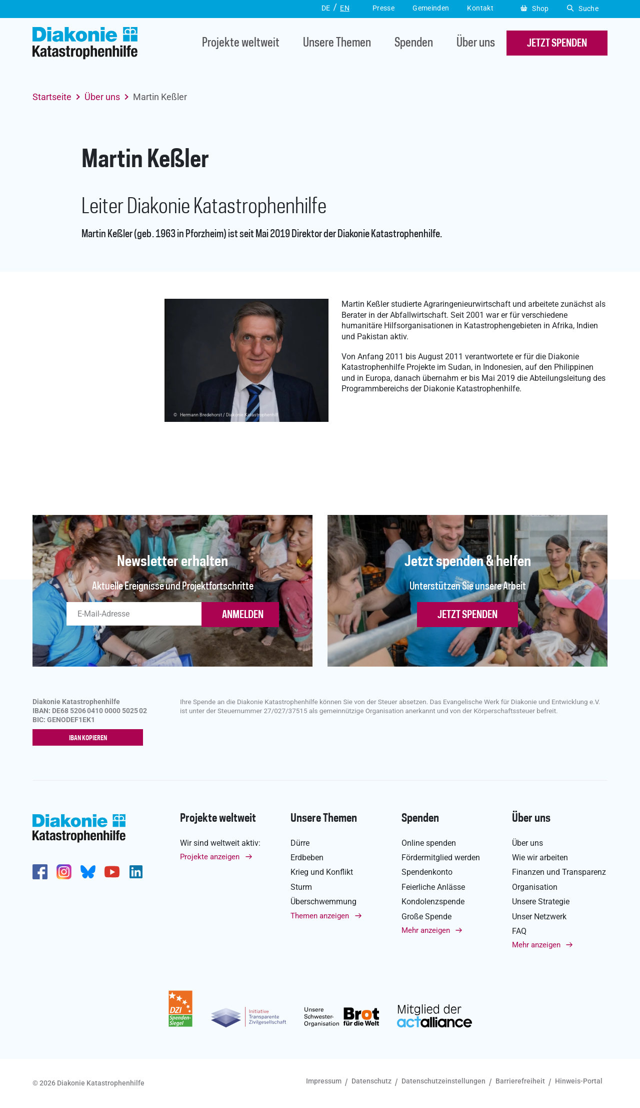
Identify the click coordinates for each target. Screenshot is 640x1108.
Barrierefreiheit (520, 1081)
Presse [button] (383, 8)
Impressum (324, 1081)
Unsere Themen (337, 43)
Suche (582, 9)
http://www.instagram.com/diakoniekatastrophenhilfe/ (64, 871)
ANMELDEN (243, 615)
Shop (534, 9)
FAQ (519, 931)
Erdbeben (307, 857)
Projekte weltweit (241, 43)
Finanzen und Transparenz (559, 872)
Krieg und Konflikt (321, 872)
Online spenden (429, 843)
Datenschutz (372, 1081)
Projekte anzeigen (210, 856)
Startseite (52, 97)
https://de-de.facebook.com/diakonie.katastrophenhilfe (40, 871)
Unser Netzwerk (539, 916)
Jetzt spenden (468, 615)
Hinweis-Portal (578, 1081)
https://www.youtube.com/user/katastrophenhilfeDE (112, 871)
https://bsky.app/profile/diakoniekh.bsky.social (88, 871)
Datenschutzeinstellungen (444, 1081)
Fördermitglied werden (441, 857)
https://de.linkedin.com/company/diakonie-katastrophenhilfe (136, 871)
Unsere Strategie (541, 901)
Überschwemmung (323, 901)
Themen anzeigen (319, 915)
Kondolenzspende (433, 901)
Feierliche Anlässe (433, 887)
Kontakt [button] (480, 8)
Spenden (413, 43)
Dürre (300, 843)
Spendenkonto (427, 872)
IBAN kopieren (90, 738)
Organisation (535, 887)
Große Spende (427, 916)
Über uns (475, 43)
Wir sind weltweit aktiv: (220, 843)
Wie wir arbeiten (540, 857)
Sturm (301, 887)
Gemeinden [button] (430, 8)
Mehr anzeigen (426, 930)
